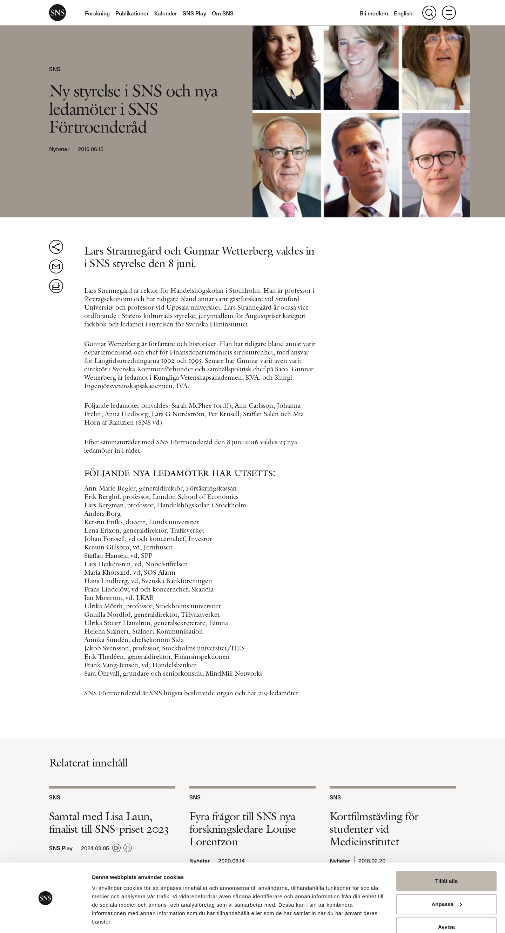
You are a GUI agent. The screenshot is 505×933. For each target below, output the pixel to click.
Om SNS (223, 13)
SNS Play (194, 13)
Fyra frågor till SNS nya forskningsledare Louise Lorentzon (242, 829)
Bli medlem (374, 13)
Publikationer (132, 13)
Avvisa (446, 905)
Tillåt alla (446, 859)
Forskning (97, 13)
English (403, 13)
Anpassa (446, 882)
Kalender (165, 13)
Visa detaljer (107, 919)
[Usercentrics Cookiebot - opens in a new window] (45, 919)
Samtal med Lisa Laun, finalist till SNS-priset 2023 (108, 822)
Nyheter (59, 148)
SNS (57, 12)
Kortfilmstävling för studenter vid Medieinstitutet (374, 829)
